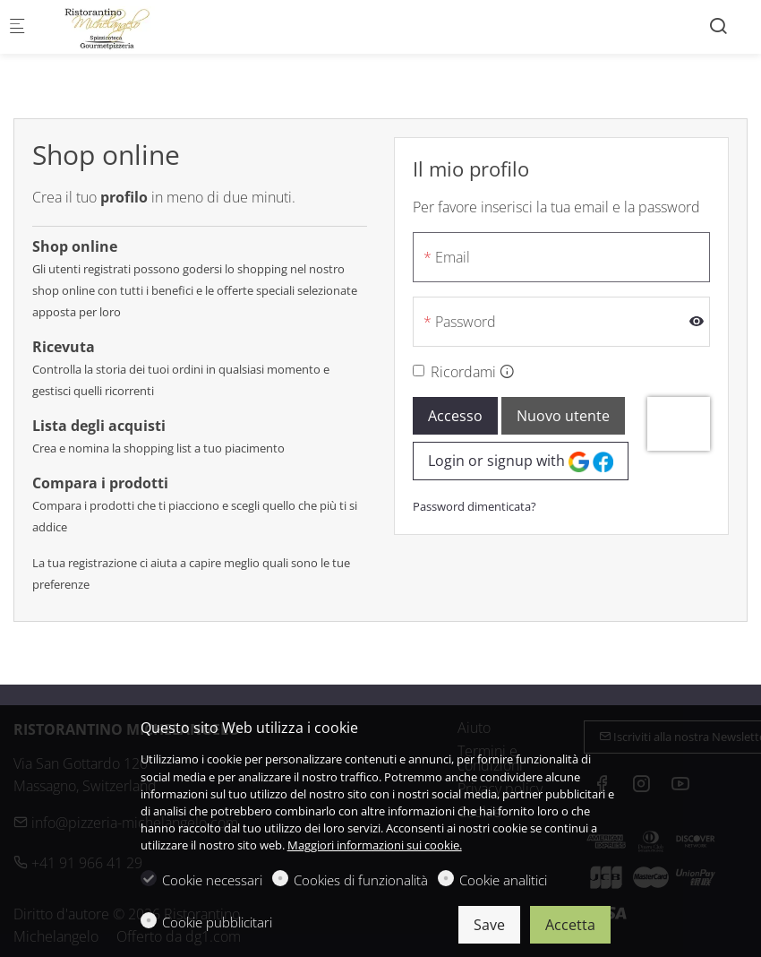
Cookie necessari (212, 880)
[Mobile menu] (17, 27)
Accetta (570, 925)
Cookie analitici (503, 880)
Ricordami (463, 372)
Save (489, 925)
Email (452, 257)
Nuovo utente (563, 416)
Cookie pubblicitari (217, 922)
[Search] (718, 25)
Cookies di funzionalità (361, 880)
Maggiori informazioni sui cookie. (374, 845)
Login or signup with (520, 461)
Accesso (455, 416)
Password (465, 322)
